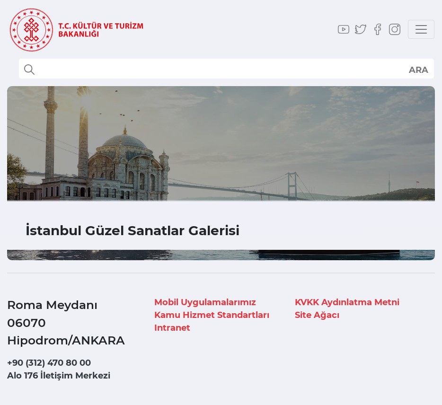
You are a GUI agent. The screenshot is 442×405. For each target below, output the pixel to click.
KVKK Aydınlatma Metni (347, 302)
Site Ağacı (317, 315)
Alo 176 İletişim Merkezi (58, 375)
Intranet (172, 328)
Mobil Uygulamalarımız (205, 302)
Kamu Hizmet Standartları (211, 315)
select (418, 69)
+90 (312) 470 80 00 (49, 363)
